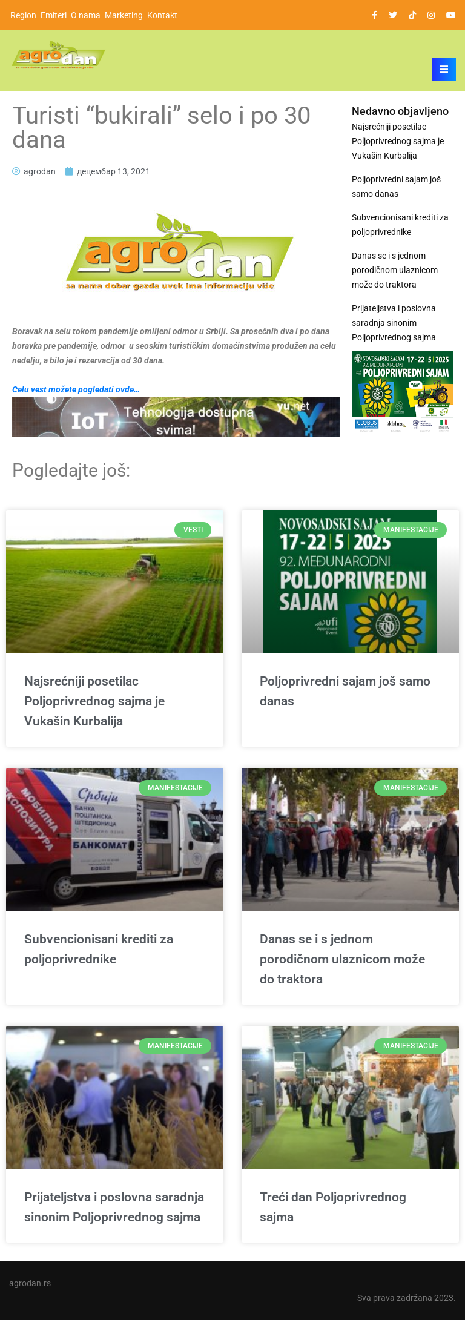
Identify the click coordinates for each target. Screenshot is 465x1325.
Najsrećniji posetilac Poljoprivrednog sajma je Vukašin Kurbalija (398, 141)
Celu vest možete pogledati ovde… (76, 389)
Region (23, 15)
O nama (86, 15)
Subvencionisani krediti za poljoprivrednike (400, 225)
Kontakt (162, 15)
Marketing (124, 15)
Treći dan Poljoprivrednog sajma (333, 1211)
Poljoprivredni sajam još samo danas (396, 186)
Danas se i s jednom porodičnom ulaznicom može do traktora (395, 270)
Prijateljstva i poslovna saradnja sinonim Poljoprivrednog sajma (394, 322)
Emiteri (54, 15)
